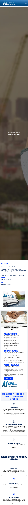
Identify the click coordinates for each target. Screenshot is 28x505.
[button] (26, 4)
